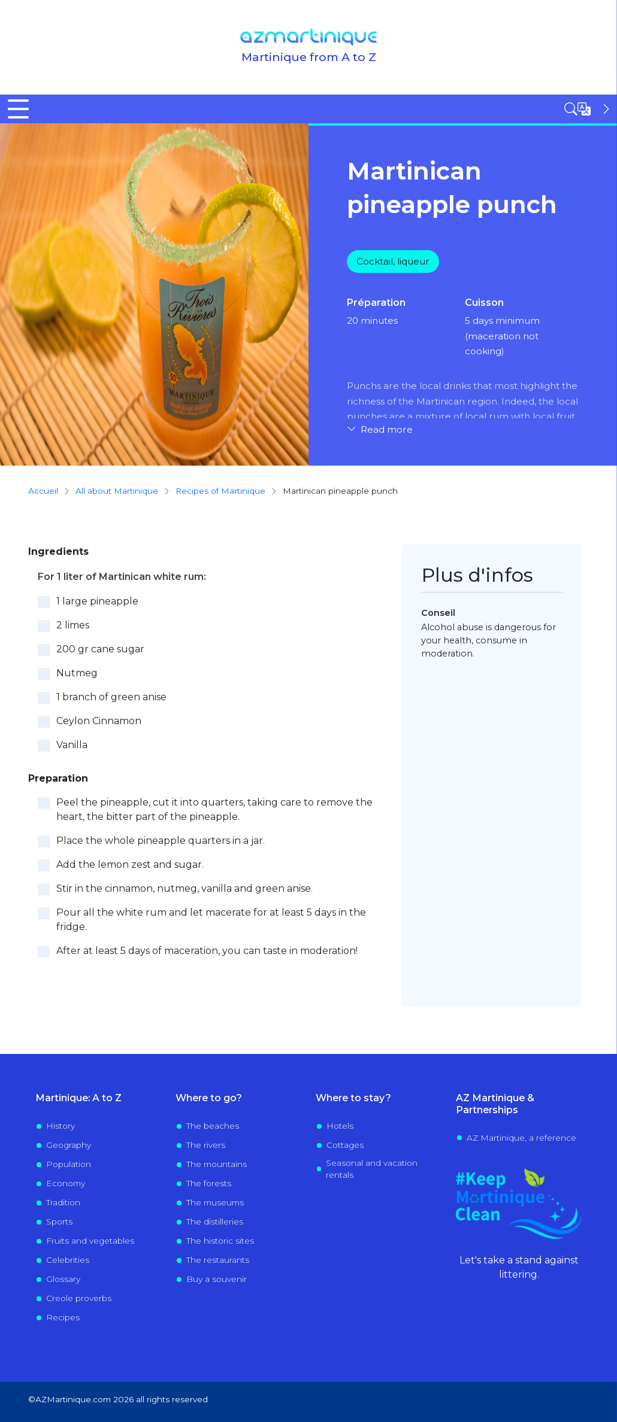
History (60, 1126)
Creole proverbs (78, 1298)
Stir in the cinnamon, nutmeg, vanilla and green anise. (184, 888)
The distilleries (214, 1221)
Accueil (43, 491)
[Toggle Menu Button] (18, 109)
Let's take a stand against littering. (519, 1267)
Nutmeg (77, 673)
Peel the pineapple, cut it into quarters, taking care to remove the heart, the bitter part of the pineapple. (214, 809)
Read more (387, 430)
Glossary (63, 1279)
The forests (208, 1183)
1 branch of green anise (111, 697)
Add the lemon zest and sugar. (130, 864)
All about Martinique (116, 491)
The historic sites (220, 1240)
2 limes (72, 625)
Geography (68, 1145)
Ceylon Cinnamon (98, 721)
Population (68, 1164)
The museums (215, 1202)
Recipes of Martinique (220, 491)
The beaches (212, 1126)
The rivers (205, 1145)
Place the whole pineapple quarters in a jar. (160, 840)
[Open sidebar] (588, 108)
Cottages (345, 1145)
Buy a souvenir (216, 1279)
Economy (65, 1183)
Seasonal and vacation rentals (372, 1169)
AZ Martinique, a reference (521, 1138)
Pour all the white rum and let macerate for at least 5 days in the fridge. (211, 919)
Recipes (63, 1317)
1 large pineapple (97, 601)
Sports (59, 1221)
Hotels (339, 1126)
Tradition (63, 1202)
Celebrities (67, 1260)
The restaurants (217, 1260)
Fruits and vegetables (90, 1240)
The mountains (216, 1164)
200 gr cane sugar (100, 649)
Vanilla (71, 744)
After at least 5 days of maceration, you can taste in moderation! (207, 950)
